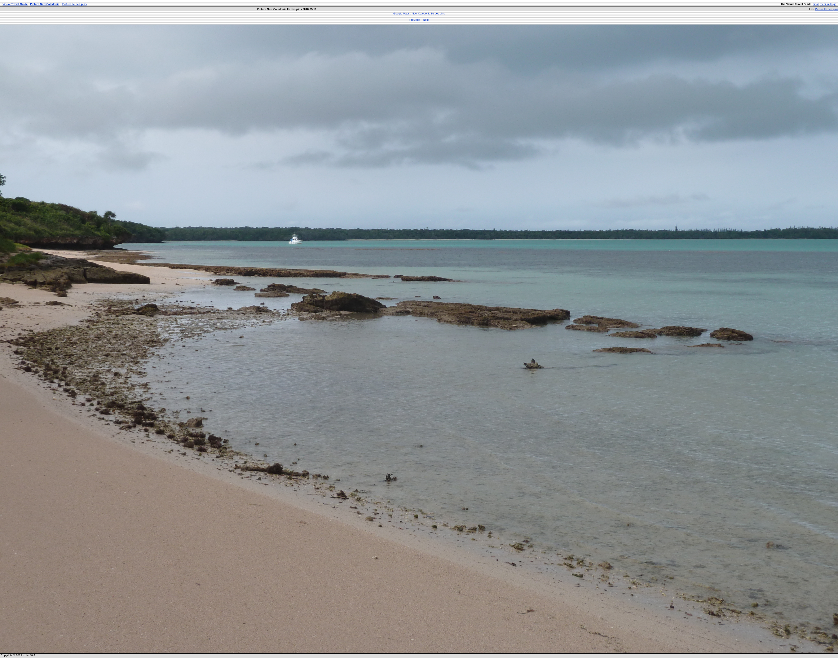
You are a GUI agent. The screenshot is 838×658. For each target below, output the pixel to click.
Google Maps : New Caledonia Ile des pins (419, 13)
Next (426, 19)
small (816, 4)
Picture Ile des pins (74, 4)
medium (825, 4)
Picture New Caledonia (44, 4)
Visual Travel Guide (15, 4)
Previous (414, 19)
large (833, 4)
